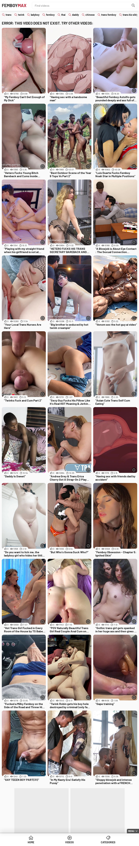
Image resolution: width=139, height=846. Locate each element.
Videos (69, 842)
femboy (50, 14)
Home (31, 842)
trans (8, 14)
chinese (90, 14)
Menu (131, 831)
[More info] (42, 90)
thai (63, 14)
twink (21, 14)
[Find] (133, 5)
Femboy (14, 5)
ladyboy (35, 14)
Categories (108, 842)
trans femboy (108, 14)
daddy (75, 14)
